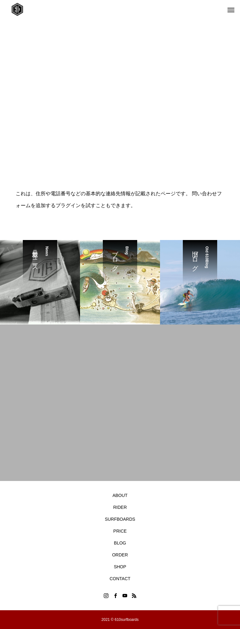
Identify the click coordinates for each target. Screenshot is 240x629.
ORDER (120, 554)
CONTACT (120, 578)
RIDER (120, 507)
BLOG (120, 542)
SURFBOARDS (120, 519)
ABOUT (120, 495)
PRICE (120, 531)
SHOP (120, 566)
